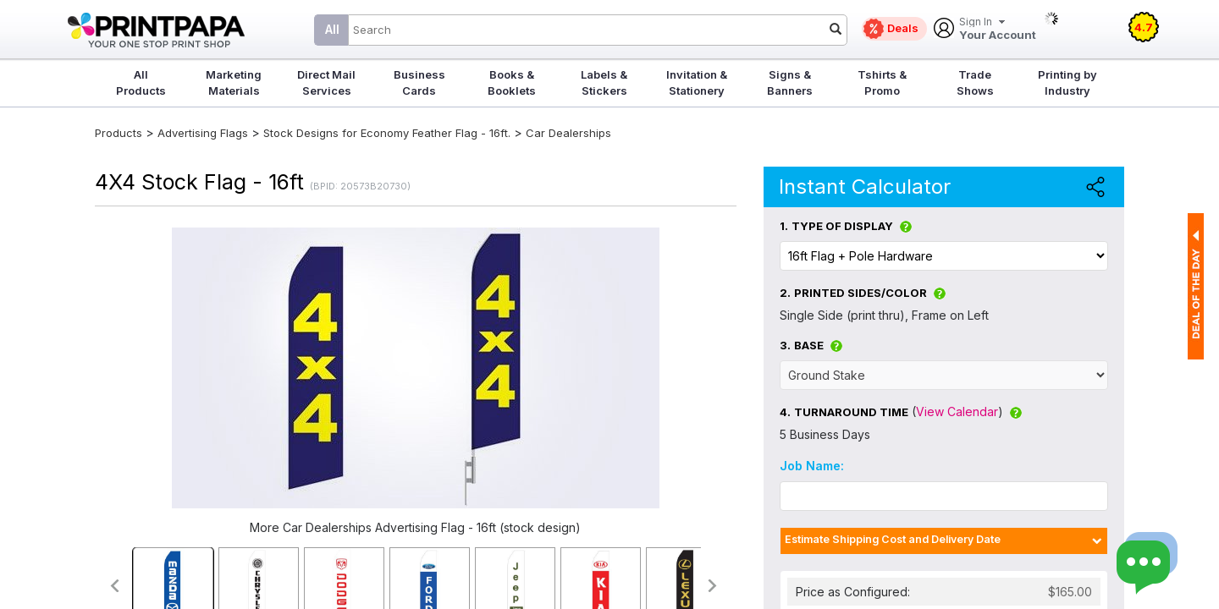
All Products (141, 82)
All (332, 29)
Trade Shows (975, 82)
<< (114, 585)
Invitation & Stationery (696, 82)
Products (118, 133)
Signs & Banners (790, 82)
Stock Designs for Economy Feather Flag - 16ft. (386, 133)
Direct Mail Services (326, 82)
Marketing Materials (234, 82)
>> (713, 585)
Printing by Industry (1067, 82)
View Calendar (957, 411)
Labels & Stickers (604, 82)
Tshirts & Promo (882, 82)
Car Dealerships (568, 133)
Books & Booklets (512, 82)
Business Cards (419, 82)
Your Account (997, 29)
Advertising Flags (202, 133)
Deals (902, 28)
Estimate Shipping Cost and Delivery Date (893, 539)
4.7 (1143, 27)
